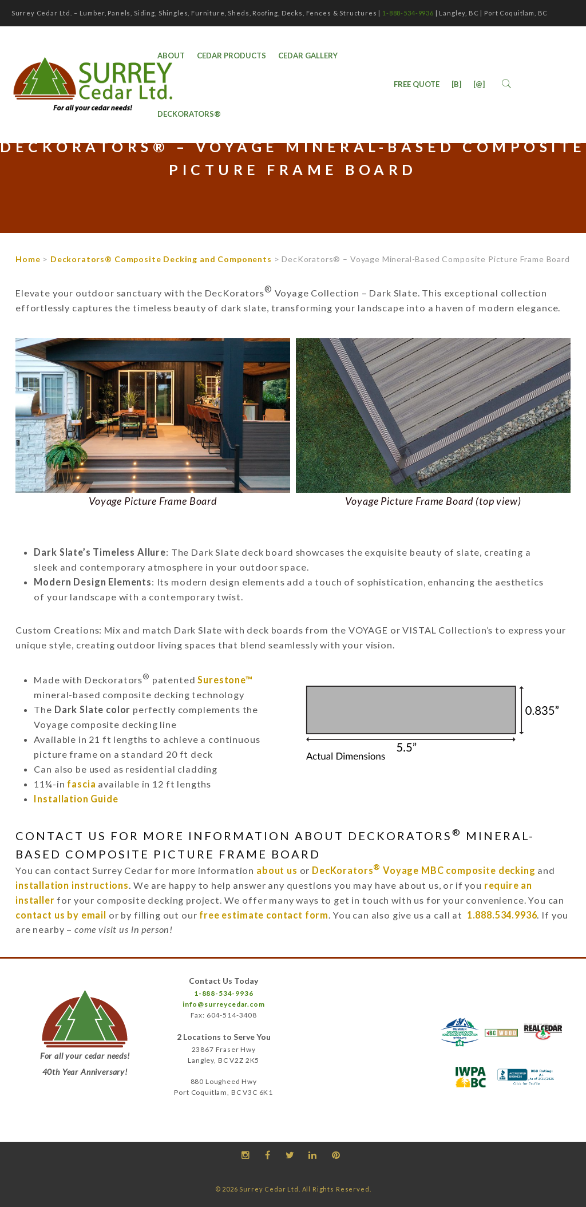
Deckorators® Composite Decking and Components (161, 259)
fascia (81, 783)
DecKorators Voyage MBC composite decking (423, 870)
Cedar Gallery (308, 55)
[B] (456, 84)
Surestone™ (224, 679)
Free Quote (417, 84)
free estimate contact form (263, 914)
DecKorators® (189, 113)
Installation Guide (76, 798)
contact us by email (60, 914)
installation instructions (72, 885)
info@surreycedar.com (224, 1004)
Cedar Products (231, 55)
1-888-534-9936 (408, 13)
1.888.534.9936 (502, 914)
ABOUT (171, 55)
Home (27, 259)
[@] (479, 84)
